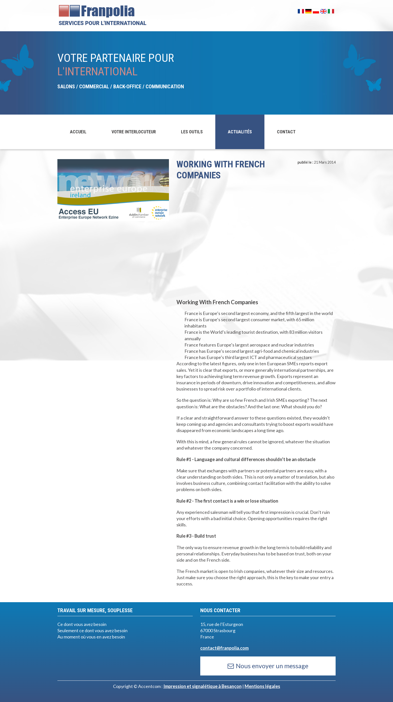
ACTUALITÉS (240, 131)
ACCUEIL (78, 131)
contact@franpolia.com (224, 648)
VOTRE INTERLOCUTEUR (134, 131)
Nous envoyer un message (268, 665)
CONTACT (286, 131)
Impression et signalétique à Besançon (202, 686)
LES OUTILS (192, 131)
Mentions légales (262, 686)
